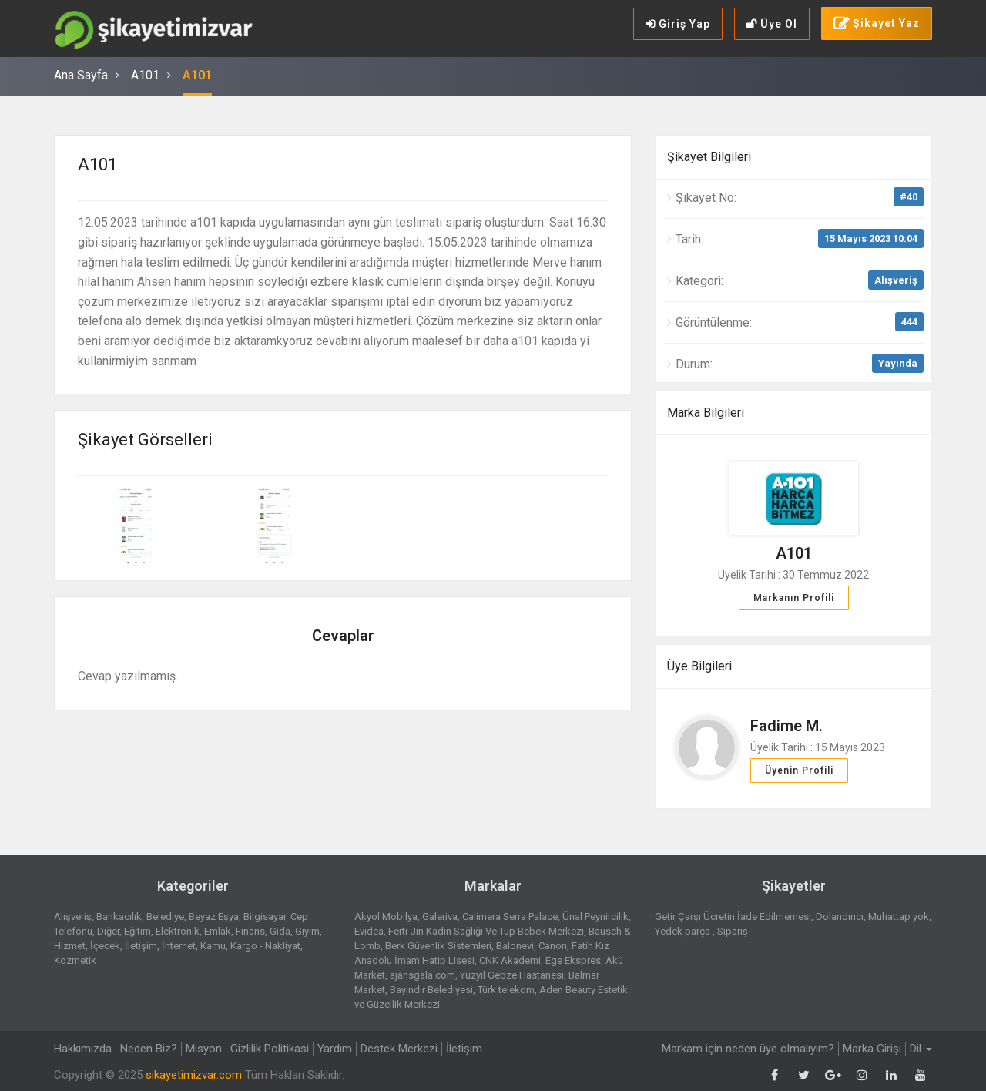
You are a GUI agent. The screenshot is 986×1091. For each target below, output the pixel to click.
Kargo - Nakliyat (265, 946)
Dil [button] (921, 1049)
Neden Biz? (148, 1049)
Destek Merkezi (399, 1049)
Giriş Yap (678, 24)
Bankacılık (119, 916)
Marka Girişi (872, 1049)
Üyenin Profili (799, 770)
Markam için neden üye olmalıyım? (748, 1049)
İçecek (105, 946)
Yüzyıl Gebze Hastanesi (512, 975)
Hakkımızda (83, 1049)
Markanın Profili (793, 597)
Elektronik (178, 931)
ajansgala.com (422, 975)
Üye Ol (771, 24)
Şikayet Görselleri (145, 439)
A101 (145, 75)
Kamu (213, 946)
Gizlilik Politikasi (269, 1049)
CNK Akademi (510, 960)
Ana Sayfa (81, 75)
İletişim (141, 946)
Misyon (204, 1049)
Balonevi (515, 946)
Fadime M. (786, 726)
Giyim (307, 931)
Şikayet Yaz (876, 24)
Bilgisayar (264, 916)
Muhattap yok (898, 916)
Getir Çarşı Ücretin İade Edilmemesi (733, 916)
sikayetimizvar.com (194, 1075)
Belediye (165, 916)
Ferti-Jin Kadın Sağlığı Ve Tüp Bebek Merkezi (486, 931)
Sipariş (732, 931)
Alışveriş (895, 280)
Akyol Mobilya (386, 916)
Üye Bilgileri (699, 666)
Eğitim (137, 931)
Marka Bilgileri (705, 412)
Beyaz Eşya (214, 916)
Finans (250, 931)
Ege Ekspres (573, 960)
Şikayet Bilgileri (709, 156)
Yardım (334, 1049)
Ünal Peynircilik (595, 916)
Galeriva (440, 916)
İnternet (179, 946)
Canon (552, 946)
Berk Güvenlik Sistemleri (438, 946)
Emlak (217, 931)
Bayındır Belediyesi (431, 989)
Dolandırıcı (840, 916)
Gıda (280, 931)
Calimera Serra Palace (510, 916)
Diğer (108, 931)
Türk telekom (506, 989)
